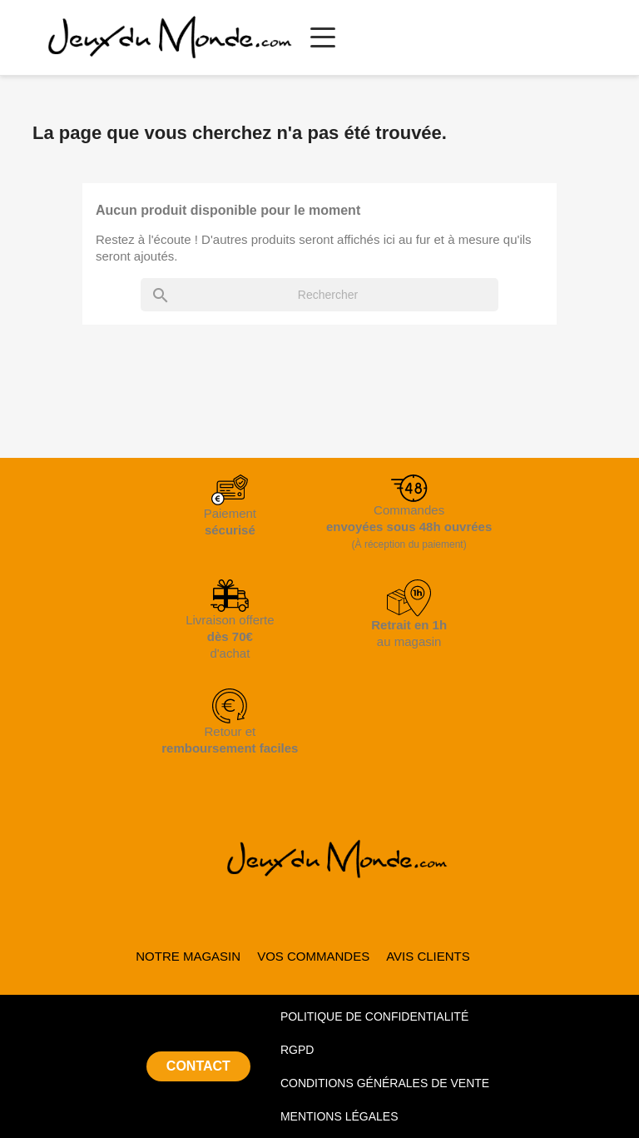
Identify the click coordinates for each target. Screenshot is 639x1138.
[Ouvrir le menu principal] (322, 37)
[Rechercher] (319, 294)
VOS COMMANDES (313, 956)
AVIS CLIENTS (428, 956)
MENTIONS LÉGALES (339, 1116)
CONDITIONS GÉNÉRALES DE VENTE (384, 1083)
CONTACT (198, 1066)
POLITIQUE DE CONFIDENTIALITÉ (374, 1016)
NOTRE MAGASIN (188, 956)
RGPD (297, 1049)
